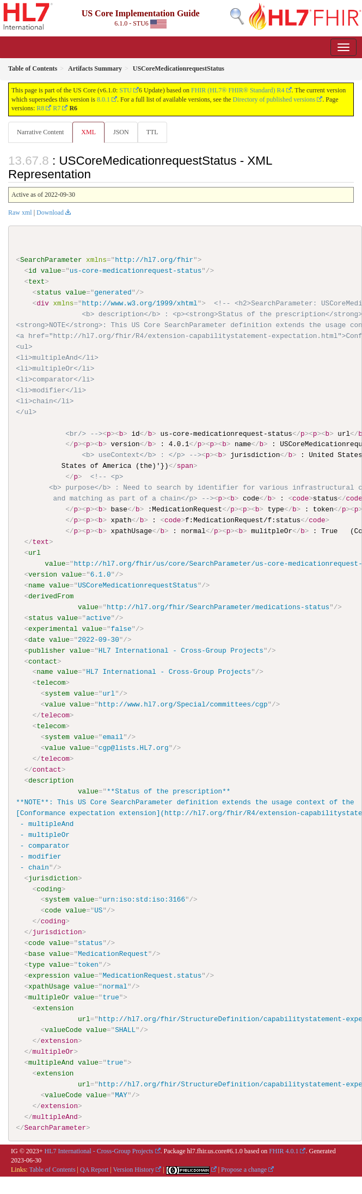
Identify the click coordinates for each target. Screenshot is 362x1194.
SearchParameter (51, 260)
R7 (56, 108)
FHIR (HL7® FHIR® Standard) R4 (238, 90)
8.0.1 (103, 99)
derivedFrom (50, 596)
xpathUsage (49, 986)
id (32, 271)
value (51, 271)
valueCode (63, 1029)
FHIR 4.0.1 (283, 1150)
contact (42, 661)
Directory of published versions (274, 99)
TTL (152, 132)
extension (54, 1007)
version (42, 574)
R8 (40, 108)
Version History (134, 1169)
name (36, 585)
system (57, 693)
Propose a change (244, 1169)
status (48, 292)
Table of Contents (52, 1169)
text (36, 281)
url (34, 553)
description (50, 780)
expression (49, 975)
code (53, 910)
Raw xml (20, 212)
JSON (121, 132)
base (36, 953)
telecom (50, 682)
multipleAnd (50, 1062)
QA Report (94, 1169)
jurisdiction (53, 878)
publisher (46, 650)
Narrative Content (40, 132)
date (36, 639)
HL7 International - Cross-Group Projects (99, 1150)
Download (50, 212)
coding (48, 888)
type (36, 964)
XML (88, 132)
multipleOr (49, 997)
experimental (53, 628)
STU (125, 90)
